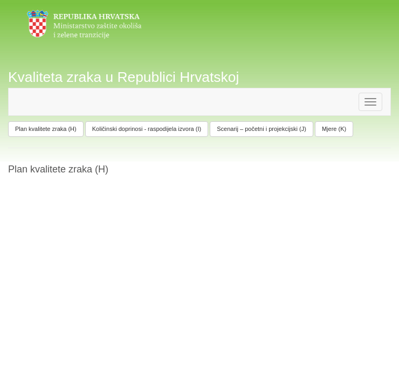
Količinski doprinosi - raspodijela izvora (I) (146, 129)
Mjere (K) (334, 129)
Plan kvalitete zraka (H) (46, 129)
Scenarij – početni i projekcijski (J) (261, 129)
